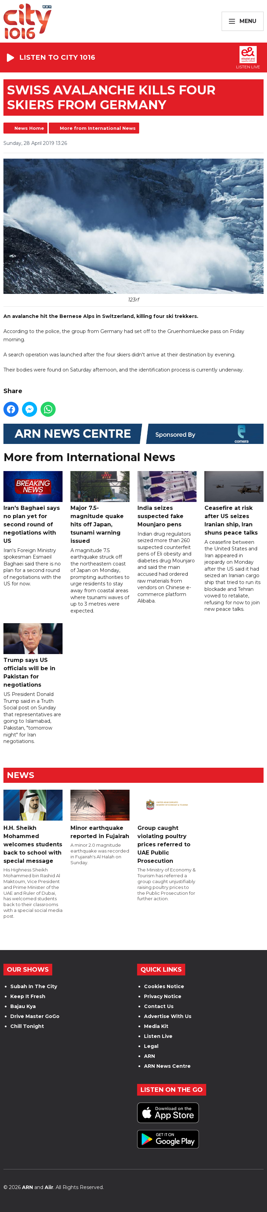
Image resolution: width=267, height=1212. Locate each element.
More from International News (98, 128)
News (20, 775)
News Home (29, 128)
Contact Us (159, 1006)
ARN (149, 1056)
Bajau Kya (23, 1006)
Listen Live (158, 1036)
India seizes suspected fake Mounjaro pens (167, 499)
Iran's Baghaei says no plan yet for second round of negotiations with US (33, 507)
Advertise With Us (167, 1016)
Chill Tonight (27, 1026)
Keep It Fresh (27, 996)
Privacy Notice (162, 996)
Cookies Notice (164, 986)
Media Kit (156, 1026)
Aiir (49, 1187)
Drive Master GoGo (34, 1016)
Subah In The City (33, 986)
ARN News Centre (167, 1066)
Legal (151, 1046)
